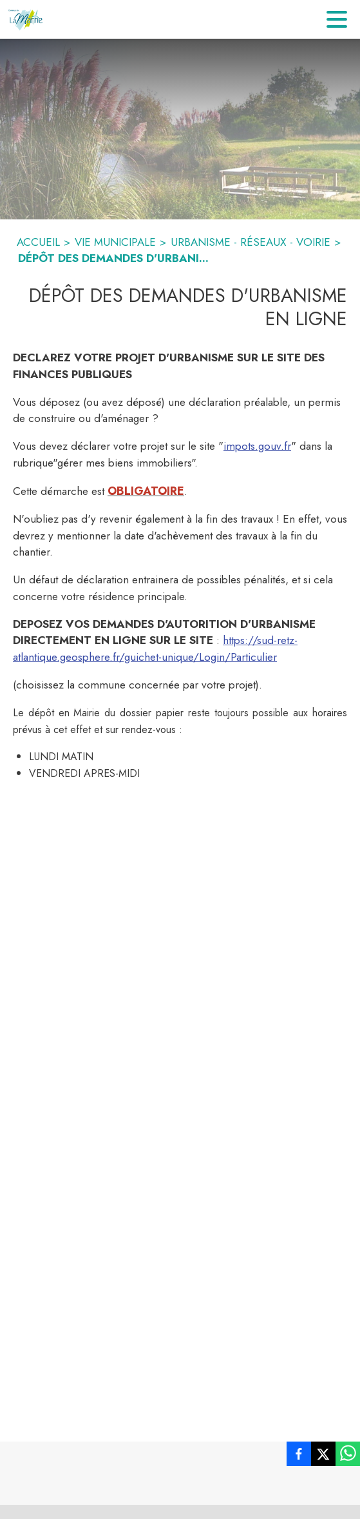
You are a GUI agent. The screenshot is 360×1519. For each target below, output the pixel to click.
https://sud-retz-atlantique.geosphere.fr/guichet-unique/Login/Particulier (155, 648)
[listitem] (299, 1456)
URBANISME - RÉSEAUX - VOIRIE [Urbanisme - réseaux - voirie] (250, 242)
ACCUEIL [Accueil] (38, 242)
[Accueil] (26, 19)
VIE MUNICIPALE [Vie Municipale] (115, 242)
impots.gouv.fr (257, 446)
